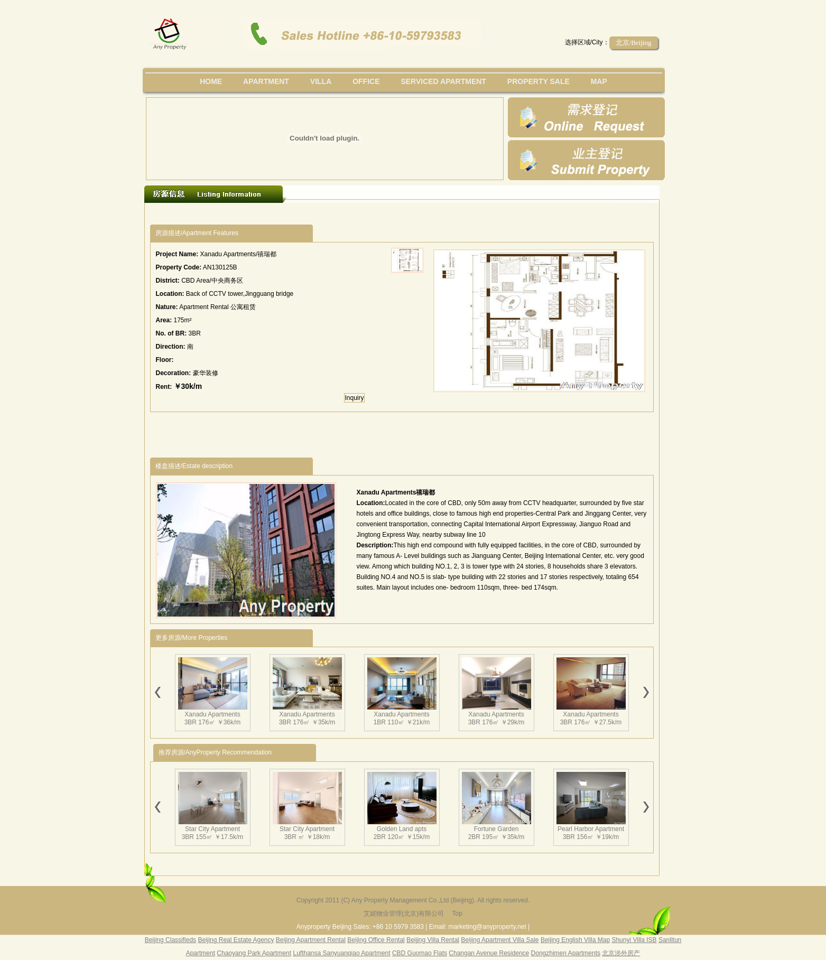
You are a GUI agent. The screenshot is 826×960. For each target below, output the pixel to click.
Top (457, 913)
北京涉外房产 (621, 953)
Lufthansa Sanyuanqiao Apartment (341, 953)
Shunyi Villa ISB (633, 940)
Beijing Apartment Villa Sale (500, 940)
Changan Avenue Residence (489, 953)
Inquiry (354, 398)
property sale (538, 81)
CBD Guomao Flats (419, 953)
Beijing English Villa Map (575, 940)
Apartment (266, 81)
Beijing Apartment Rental (311, 940)
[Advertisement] (344, 214)
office (365, 81)
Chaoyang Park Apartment (254, 953)
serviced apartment (443, 81)
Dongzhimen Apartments (565, 953)
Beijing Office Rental (376, 940)
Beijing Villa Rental (432, 940)
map (599, 81)
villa (320, 81)
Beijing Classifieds (170, 940)
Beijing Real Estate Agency (236, 940)
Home (211, 81)
